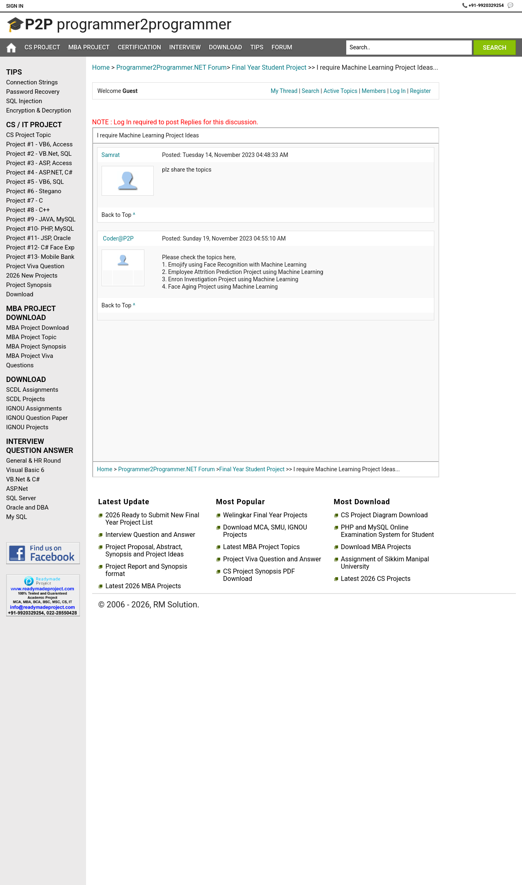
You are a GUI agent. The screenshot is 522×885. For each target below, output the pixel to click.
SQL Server (21, 498)
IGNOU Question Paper (37, 418)
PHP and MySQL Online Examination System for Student (387, 531)
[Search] (409, 47)
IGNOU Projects (27, 427)
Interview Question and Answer (150, 535)
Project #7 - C (24, 200)
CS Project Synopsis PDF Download (259, 575)
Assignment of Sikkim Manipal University (385, 563)
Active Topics (340, 91)
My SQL (16, 517)
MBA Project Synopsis (36, 346)
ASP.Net (17, 488)
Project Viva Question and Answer (272, 559)
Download (225, 47)
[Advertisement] (40, 752)
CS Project (42, 47)
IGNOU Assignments (34, 408)
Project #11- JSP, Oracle (38, 238)
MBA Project (88, 47)
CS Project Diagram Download (384, 515)
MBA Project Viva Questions (29, 360)
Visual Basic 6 (25, 470)
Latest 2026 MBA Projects (143, 586)
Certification (139, 47)
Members (374, 91)
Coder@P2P (118, 238)
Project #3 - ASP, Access (39, 163)
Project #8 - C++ (28, 210)
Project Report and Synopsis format (146, 570)
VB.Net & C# (23, 479)
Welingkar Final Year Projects (265, 515)
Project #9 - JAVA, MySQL (40, 219)
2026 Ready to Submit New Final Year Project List (152, 519)
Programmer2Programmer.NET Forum (171, 67)
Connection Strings (32, 82)
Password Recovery (33, 91)
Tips (256, 47)
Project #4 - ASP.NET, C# (39, 172)
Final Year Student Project (269, 67)
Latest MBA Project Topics (261, 547)
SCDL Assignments (32, 389)
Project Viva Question (35, 266)
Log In (397, 91)
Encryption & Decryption (38, 110)
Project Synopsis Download (28, 289)
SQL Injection (24, 101)
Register (420, 91)
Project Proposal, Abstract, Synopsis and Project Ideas (144, 550)
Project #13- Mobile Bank (40, 256)
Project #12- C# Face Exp (40, 247)
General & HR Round (33, 460)
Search (310, 91)
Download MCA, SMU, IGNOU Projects (265, 531)
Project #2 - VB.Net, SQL (39, 153)
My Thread (284, 91)
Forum (282, 47)
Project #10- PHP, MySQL (40, 228)
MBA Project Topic (31, 337)
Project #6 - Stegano (33, 191)
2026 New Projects (32, 275)
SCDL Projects (25, 399)
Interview (185, 47)
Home (101, 67)
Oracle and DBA (27, 507)
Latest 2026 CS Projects (376, 579)
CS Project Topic (28, 135)
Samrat (111, 155)
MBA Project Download (37, 327)
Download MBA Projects (376, 547)
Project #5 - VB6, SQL (35, 181)
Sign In (14, 6)
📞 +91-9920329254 (483, 5)
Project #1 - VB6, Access (39, 144)
